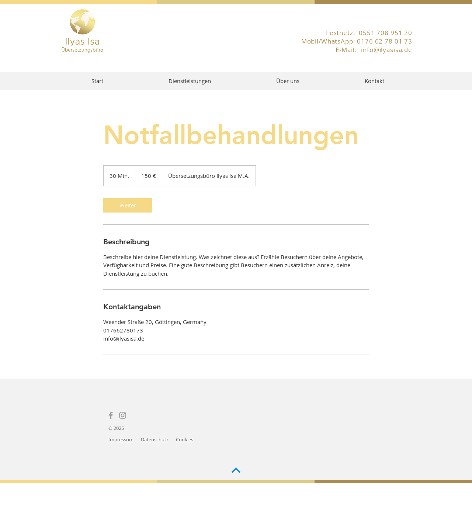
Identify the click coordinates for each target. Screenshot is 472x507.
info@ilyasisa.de (386, 49)
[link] (127, 205)
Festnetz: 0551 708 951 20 (369, 32)
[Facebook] (110, 415)
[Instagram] (122, 415)
